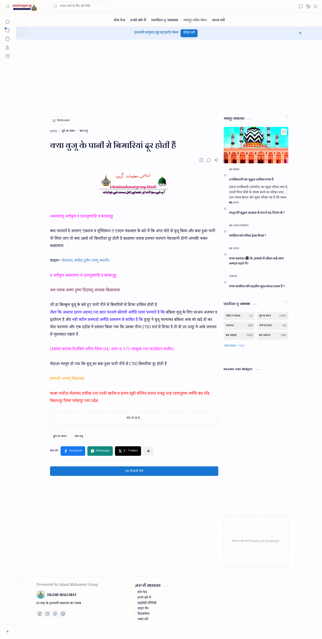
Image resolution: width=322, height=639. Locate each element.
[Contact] (7, 56)
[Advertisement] (165, 76)
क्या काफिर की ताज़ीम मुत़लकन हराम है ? (257, 286)
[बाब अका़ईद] (239, 336)
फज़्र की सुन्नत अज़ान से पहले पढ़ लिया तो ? (257, 212)
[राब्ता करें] (218, 20)
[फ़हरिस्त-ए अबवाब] (165, 20)
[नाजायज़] (233, 277)
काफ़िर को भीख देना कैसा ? (247, 235)
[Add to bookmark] (284, 132)
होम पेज (142, 593)
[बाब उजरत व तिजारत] (238, 226)
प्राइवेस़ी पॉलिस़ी (147, 603)
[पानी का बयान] (272, 326)
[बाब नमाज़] (234, 203)
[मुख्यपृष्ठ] (7, 21)
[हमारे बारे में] (138, 20)
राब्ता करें (143, 620)
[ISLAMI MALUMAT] (25, 6)
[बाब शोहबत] (234, 170)
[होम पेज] (119, 20)
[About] (7, 47)
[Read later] (201, 160)
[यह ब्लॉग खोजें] (81, 6)
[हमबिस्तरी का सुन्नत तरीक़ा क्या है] (256, 145)
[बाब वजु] (78, 436)
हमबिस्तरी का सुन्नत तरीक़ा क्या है (251, 179)
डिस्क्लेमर (143, 614)
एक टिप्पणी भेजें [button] (134, 471)
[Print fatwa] (63, 614)
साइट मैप (143, 609)
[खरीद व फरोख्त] (239, 316)
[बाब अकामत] (272, 336)
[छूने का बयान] (60, 436)
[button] (7, 6)
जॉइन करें (189, 33)
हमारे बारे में (144, 598)
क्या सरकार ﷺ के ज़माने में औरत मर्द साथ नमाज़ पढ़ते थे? (256, 261)
